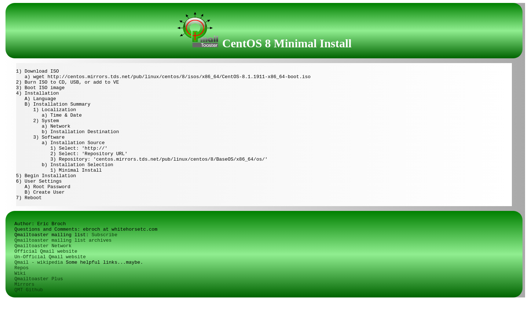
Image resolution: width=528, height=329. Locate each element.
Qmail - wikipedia (38, 291)
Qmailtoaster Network (43, 274)
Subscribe (104, 263)
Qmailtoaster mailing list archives (62, 269)
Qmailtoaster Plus (38, 307)
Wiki (20, 302)
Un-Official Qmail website (50, 285)
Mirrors (24, 313)
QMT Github (28, 318)
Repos (21, 296)
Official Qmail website (45, 280)
